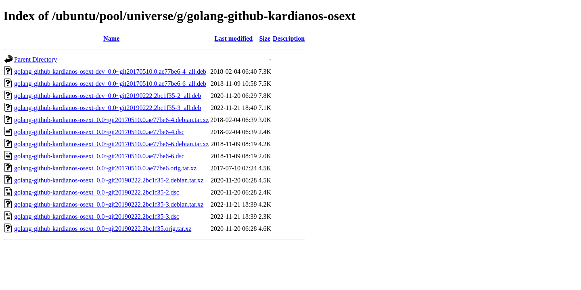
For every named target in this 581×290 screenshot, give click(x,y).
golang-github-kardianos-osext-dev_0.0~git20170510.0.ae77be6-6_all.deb (110, 83)
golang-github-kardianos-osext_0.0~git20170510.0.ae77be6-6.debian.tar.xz (111, 144)
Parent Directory (35, 59)
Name (111, 38)
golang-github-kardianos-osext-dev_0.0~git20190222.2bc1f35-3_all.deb (107, 107)
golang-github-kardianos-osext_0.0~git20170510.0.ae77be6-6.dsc (99, 156)
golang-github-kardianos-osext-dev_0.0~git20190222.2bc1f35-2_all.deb (107, 95)
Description (289, 38)
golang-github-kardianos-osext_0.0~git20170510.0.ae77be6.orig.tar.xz (105, 168)
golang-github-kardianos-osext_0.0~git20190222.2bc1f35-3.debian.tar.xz (108, 204)
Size (264, 38)
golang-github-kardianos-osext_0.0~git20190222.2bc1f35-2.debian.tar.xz (108, 180)
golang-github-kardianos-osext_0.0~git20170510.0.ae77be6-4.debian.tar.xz (111, 119)
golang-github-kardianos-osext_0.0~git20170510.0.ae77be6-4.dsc (99, 131)
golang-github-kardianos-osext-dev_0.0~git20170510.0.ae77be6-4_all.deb (110, 71)
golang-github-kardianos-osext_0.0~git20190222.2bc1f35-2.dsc (96, 192)
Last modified (234, 38)
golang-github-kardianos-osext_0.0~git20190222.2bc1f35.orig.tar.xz (102, 228)
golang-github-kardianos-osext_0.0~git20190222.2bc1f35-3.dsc (96, 216)
